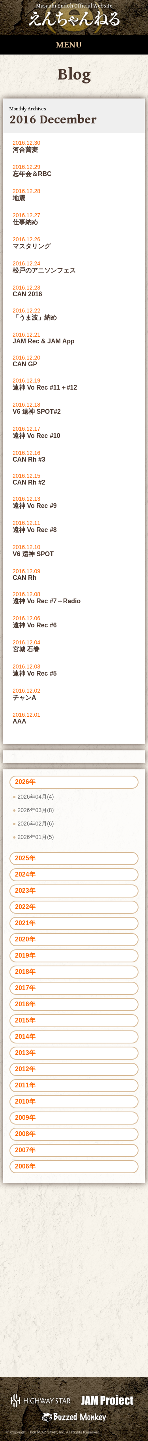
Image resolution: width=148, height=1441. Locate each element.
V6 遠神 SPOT (33, 554)
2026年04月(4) (35, 796)
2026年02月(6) (35, 823)
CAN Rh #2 (29, 482)
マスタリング (32, 246)
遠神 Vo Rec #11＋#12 (45, 387)
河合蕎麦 (25, 149)
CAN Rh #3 (29, 459)
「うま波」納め (35, 317)
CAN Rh (24, 577)
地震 (19, 198)
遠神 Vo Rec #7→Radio (47, 601)
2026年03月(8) (35, 810)
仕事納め (25, 222)
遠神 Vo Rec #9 (35, 505)
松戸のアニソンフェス (44, 270)
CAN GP (25, 364)
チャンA (24, 697)
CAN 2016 (27, 294)
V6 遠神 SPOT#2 (37, 411)
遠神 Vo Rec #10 (36, 435)
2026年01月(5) (35, 837)
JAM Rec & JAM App (44, 341)
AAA (19, 721)
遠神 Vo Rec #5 (35, 673)
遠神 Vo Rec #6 (35, 625)
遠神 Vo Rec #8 (35, 529)
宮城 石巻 (26, 649)
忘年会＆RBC (32, 173)
